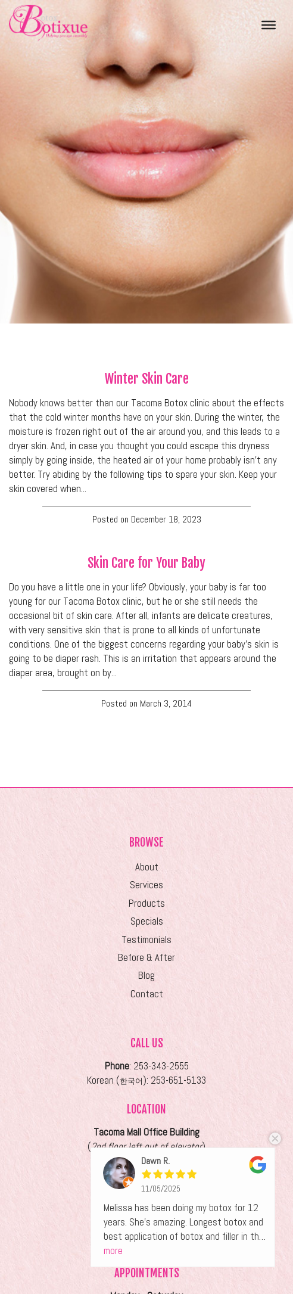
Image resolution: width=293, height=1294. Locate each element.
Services (146, 885)
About (146, 867)
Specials (146, 921)
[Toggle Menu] (268, 24)
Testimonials (146, 940)
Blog (146, 975)
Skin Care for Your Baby (146, 563)
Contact (146, 994)
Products (147, 903)
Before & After (146, 957)
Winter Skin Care (147, 379)
